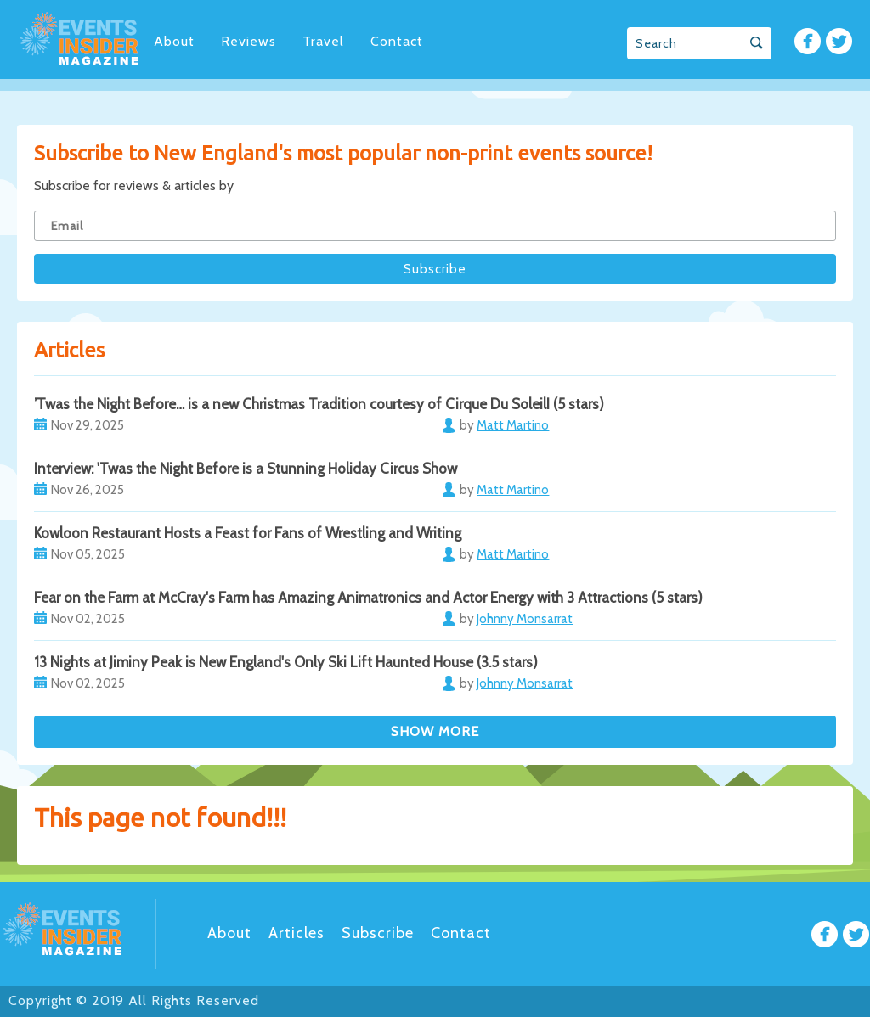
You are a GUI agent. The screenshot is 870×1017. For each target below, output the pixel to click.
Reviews (248, 41)
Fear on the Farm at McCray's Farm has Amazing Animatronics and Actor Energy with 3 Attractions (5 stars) (368, 597)
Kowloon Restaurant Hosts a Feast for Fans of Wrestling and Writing (247, 533)
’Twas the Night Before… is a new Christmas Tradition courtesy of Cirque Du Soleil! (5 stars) (319, 404)
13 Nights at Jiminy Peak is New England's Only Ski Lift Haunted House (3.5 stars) (286, 662)
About (174, 41)
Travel (323, 41)
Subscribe (378, 933)
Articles (296, 933)
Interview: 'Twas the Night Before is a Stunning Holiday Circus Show (245, 468)
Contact (396, 41)
